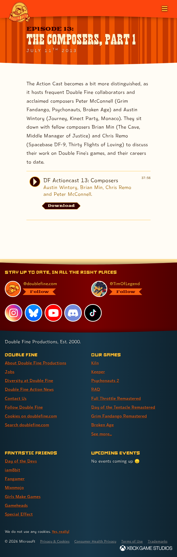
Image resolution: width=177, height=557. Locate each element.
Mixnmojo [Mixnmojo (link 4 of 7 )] (15, 481)
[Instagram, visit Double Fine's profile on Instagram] (13, 307)
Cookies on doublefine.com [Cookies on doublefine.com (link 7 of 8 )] (31, 410)
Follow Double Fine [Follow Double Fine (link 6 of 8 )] (24, 401)
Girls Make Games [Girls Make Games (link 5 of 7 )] (23, 490)
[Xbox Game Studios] (146, 548)
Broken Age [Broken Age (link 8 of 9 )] (103, 419)
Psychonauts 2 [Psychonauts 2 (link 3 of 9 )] (106, 375)
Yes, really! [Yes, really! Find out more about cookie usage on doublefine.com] (61, 525)
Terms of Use (136, 535)
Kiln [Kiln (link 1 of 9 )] (95, 357)
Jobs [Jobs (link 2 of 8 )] (9, 366)
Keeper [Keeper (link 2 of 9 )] (98, 366)
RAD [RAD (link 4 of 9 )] (95, 383)
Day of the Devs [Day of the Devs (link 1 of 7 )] (21, 455)
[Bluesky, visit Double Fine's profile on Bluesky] (33, 307)
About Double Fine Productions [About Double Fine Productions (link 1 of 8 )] (36, 357)
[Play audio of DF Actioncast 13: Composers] (34, 181)
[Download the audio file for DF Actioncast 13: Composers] (61, 206)
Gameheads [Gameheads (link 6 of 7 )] (16, 499)
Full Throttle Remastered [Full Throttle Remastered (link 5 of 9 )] (116, 392)
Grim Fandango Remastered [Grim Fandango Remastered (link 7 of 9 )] (119, 410)
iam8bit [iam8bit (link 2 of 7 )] (13, 463)
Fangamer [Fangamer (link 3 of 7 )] (15, 472)
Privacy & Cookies (56, 535)
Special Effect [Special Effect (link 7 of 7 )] (19, 507)
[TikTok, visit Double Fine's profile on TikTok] (93, 307)
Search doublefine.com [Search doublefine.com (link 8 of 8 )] (27, 419)
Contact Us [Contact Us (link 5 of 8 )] (16, 392)
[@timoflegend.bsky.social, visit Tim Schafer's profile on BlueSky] (128, 283)
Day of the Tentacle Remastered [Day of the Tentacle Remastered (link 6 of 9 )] (123, 401)
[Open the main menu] (164, 8)
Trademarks (15, 541)
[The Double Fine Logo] (19, 12)
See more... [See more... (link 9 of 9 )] (101, 427)
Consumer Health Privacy (98, 535)
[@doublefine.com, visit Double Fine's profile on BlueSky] (42, 283)
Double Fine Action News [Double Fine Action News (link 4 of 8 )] (30, 383)
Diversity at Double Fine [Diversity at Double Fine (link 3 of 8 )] (29, 375)
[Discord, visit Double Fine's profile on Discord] (73, 307)
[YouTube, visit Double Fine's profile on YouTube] (53, 307)
